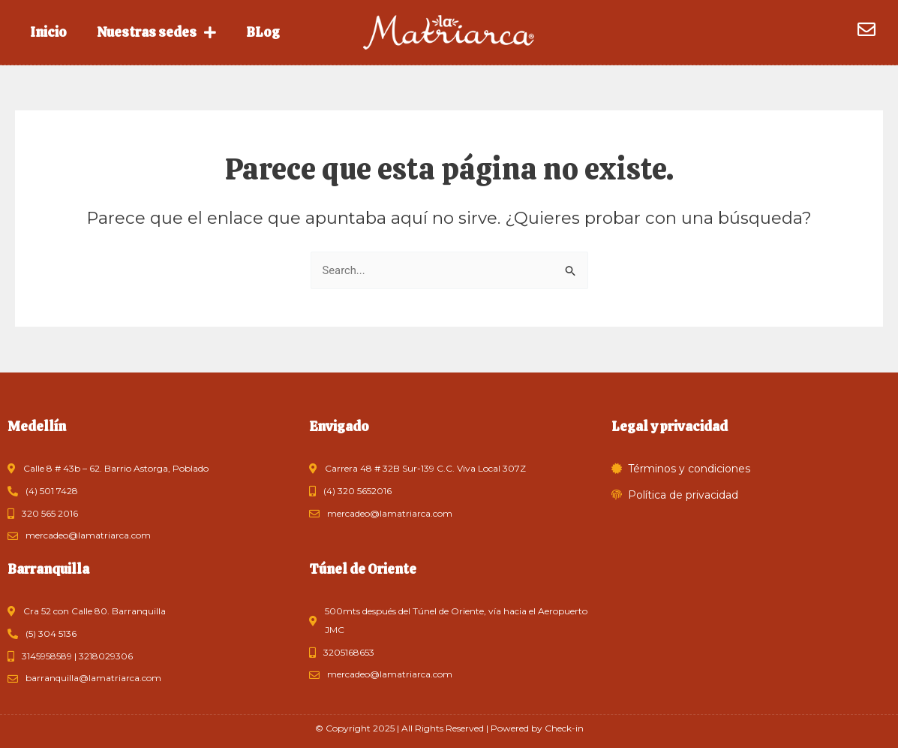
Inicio (48, 32)
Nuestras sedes (156, 32)
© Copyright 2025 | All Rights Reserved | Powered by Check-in (449, 728)
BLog (263, 32)
